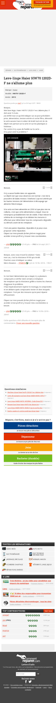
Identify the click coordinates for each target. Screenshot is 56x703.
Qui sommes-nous (16, 685)
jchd (8, 244)
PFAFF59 (6, 631)
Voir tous (48, 611)
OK (38, 674)
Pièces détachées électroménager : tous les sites (30, 601)
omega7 (6, 615)
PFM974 (22, 263)
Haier (15, 90)
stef (19, 103)
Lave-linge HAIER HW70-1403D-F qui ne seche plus (24, 408)
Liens (5, 589)
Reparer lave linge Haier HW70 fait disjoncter (23, 404)
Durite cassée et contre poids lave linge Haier (23, 411)
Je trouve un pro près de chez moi (28, 442)
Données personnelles (18, 687)
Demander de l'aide (42, 2)
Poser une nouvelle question (28, 323)
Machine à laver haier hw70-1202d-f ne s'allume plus (25, 392)
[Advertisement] (28, 38)
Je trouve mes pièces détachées (28, 431)
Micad (5, 625)
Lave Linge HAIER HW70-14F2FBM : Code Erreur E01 (25, 401)
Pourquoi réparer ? (37, 583)
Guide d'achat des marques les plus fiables (28, 463)
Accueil (28, 5)
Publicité (38, 687)
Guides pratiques (14, 589)
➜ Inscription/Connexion (42, 5)
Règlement (30, 687)
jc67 (4, 636)
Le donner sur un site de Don (28, 452)
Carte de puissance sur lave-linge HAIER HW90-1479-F (26, 396)
